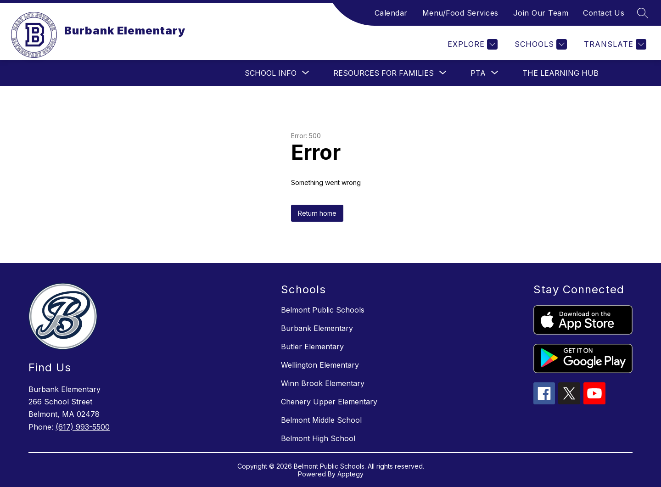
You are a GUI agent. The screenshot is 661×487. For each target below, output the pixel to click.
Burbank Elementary (317, 328)
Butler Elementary (312, 346)
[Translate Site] (614, 44)
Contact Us (603, 12)
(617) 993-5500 (83, 426)
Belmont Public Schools (322, 309)
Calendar (391, 12)
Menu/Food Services (460, 12)
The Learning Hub (560, 73)
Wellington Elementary (320, 364)
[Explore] (471, 44)
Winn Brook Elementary (322, 383)
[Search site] (642, 12)
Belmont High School (318, 438)
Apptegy (350, 474)
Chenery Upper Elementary (329, 401)
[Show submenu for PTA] (478, 72)
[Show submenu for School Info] (271, 72)
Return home (317, 213)
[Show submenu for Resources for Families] (383, 72)
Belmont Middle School (321, 420)
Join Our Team (541, 12)
